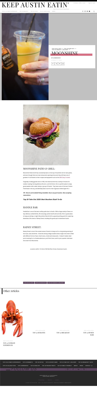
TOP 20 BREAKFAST (65, 333)
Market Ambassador (50, 391)
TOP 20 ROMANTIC (40, 333)
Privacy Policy (41, 395)
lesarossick (57, 58)
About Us (50, 395)
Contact (57, 395)
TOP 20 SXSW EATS (69, 48)
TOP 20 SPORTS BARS (87, 333)
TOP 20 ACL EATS (56, 48)
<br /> (27, 269)
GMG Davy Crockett (64, 177)
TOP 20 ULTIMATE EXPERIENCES (9, 344)
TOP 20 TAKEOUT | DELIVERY (60, 49)
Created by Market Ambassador (62, 397)
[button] (94, 11)
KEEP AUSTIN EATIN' (8, 340)
